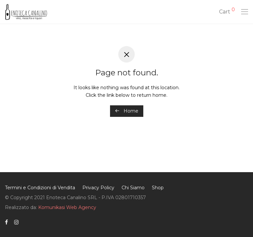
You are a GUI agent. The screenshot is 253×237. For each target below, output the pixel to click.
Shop (158, 188)
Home (126, 111)
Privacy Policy (98, 188)
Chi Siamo (133, 188)
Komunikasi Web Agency (67, 207)
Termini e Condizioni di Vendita (40, 188)
